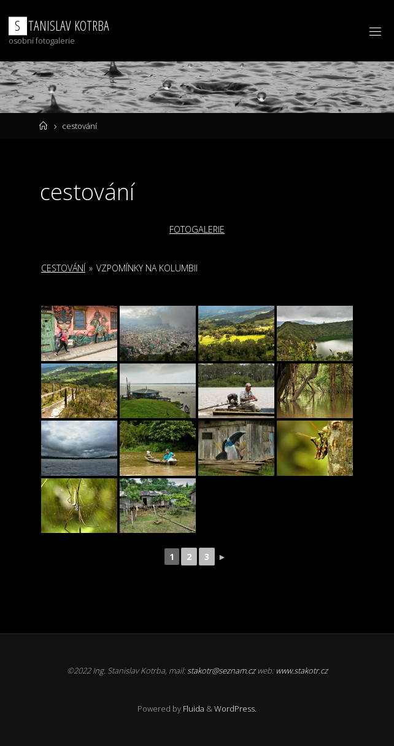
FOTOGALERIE (197, 229)
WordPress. (235, 708)
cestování (63, 268)
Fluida (192, 708)
